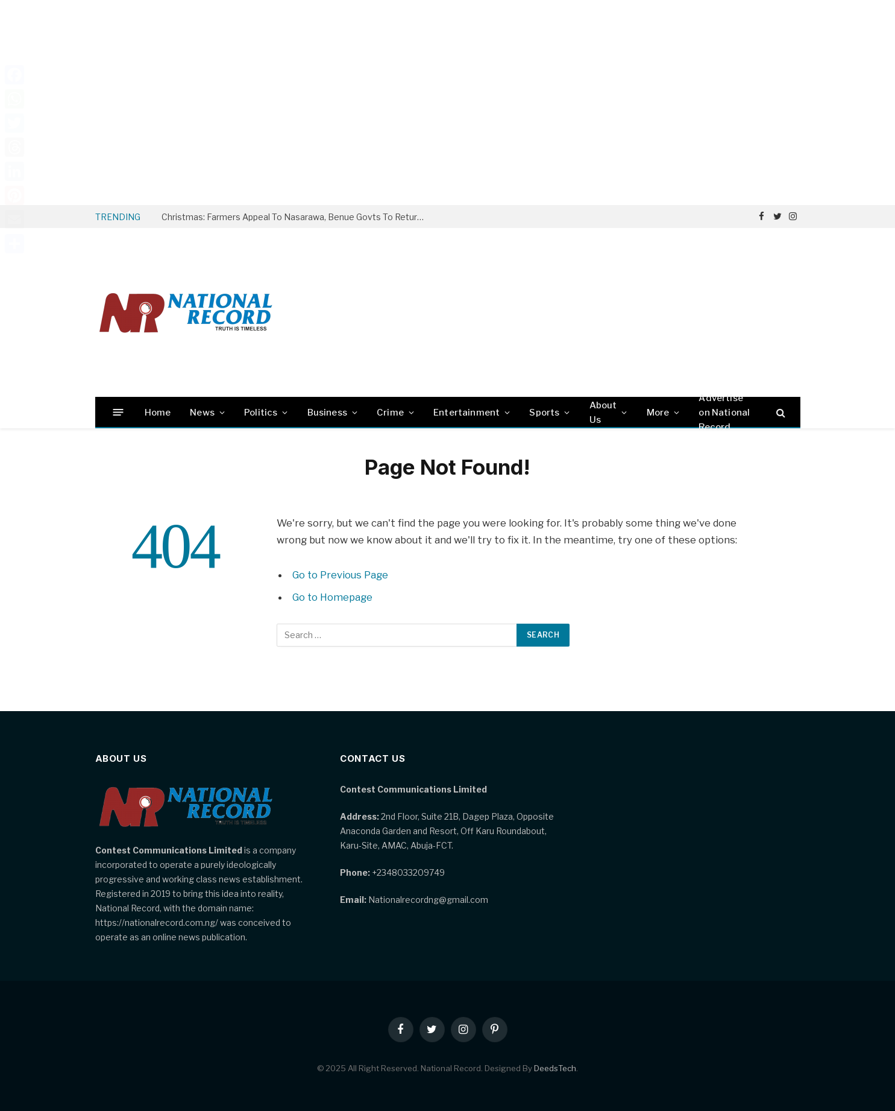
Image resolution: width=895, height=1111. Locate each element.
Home (158, 412)
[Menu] (118, 412)
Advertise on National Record (724, 412)
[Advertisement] (447, 102)
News (202, 412)
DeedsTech (555, 1068)
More (658, 412)
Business (327, 412)
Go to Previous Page (340, 575)
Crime (390, 412)
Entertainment (466, 412)
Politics (260, 412)
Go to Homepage (333, 597)
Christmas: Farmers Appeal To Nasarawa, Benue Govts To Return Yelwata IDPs (297, 217)
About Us (603, 412)
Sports (544, 412)
